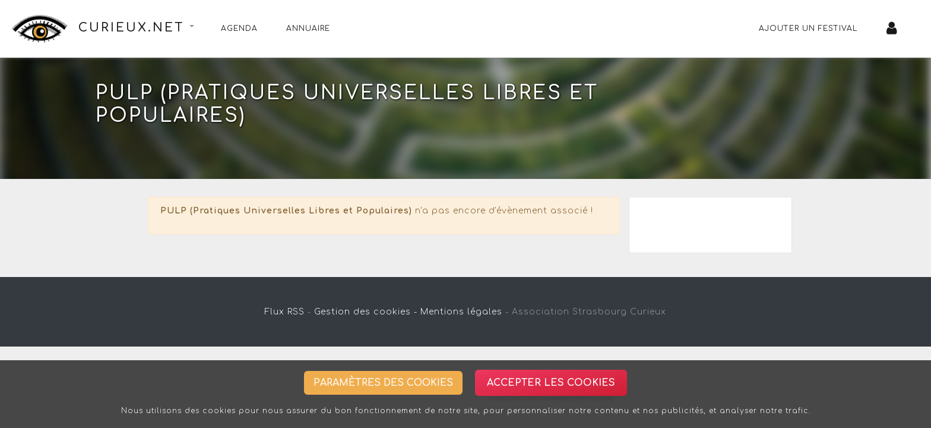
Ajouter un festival (808, 28)
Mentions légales (461, 311)
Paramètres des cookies (383, 382)
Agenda (239, 28)
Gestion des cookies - (365, 311)
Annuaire (308, 28)
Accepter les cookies (551, 382)
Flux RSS (285, 311)
